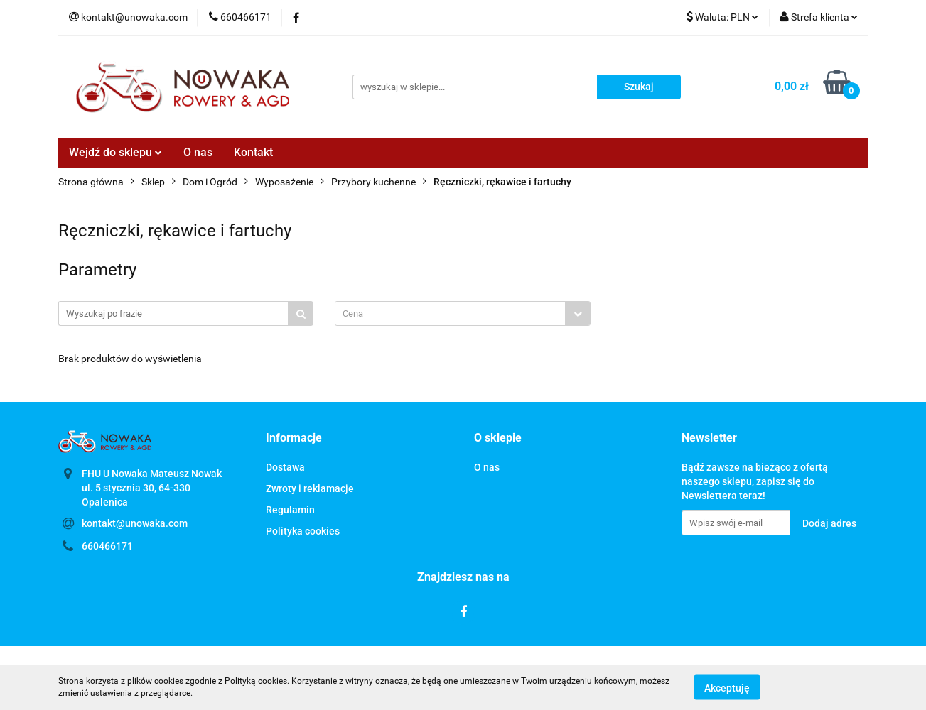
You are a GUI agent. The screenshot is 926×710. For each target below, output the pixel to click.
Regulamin (290, 509)
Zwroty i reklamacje (310, 488)
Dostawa (285, 467)
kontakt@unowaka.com (135, 523)
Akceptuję (727, 687)
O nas (197, 152)
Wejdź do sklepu (115, 152)
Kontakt (253, 152)
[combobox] (463, 313)
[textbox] (450, 313)
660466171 (107, 546)
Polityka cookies (303, 531)
